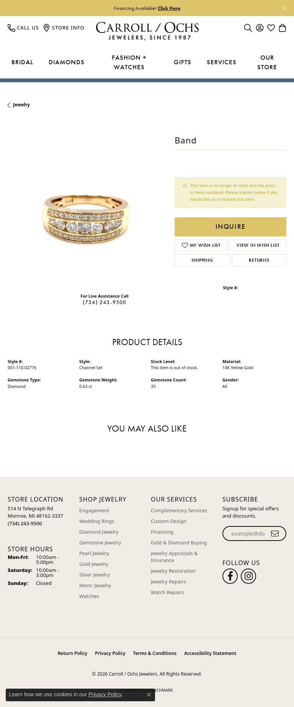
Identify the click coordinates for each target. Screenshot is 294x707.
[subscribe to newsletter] (275, 534)
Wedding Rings (96, 521)
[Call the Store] (25, 523)
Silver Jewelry (94, 574)
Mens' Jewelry (95, 585)
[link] (23, 27)
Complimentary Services (179, 510)
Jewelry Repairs (168, 581)
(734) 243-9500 (105, 302)
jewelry (21, 104)
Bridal (22, 62)
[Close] (284, 8)
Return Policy (72, 653)
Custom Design (168, 521)
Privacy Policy (110, 653)
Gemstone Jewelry (100, 542)
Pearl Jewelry (94, 553)
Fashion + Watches (129, 62)
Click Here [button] (169, 8)
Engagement (94, 510)
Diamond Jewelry (99, 531)
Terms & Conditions (155, 653)
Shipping (202, 260)
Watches (89, 596)
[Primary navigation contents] (147, 62)
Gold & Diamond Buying (179, 542)
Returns (259, 260)
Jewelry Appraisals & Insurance (174, 557)
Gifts (182, 62)
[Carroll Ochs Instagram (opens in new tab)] (248, 576)
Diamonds (67, 62)
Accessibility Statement (210, 653)
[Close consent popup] (149, 694)
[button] (248, 27)
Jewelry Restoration (173, 570)
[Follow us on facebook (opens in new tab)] (230, 576)
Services (222, 62)
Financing (162, 531)
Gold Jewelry (93, 563)
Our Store (267, 62)
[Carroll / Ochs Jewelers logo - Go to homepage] (147, 31)
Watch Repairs (167, 592)
